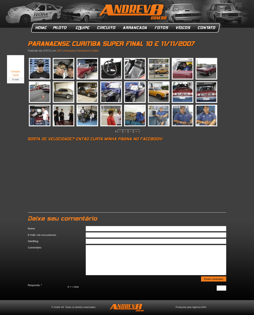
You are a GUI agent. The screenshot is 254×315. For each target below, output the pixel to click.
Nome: (31, 228)
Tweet (15, 75)
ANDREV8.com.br (133, 12)
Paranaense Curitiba (87, 50)
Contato (206, 28)
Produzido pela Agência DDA (191, 307)
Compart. (15, 71)
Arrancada (135, 28)
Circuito (106, 28)
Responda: (35, 285)
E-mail (16, 79)
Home (41, 28)
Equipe (82, 28)
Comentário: (35, 247)
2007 (59, 50)
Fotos (161, 28)
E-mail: (42, 234)
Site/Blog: (33, 241)
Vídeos (183, 28)
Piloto (60, 28)
